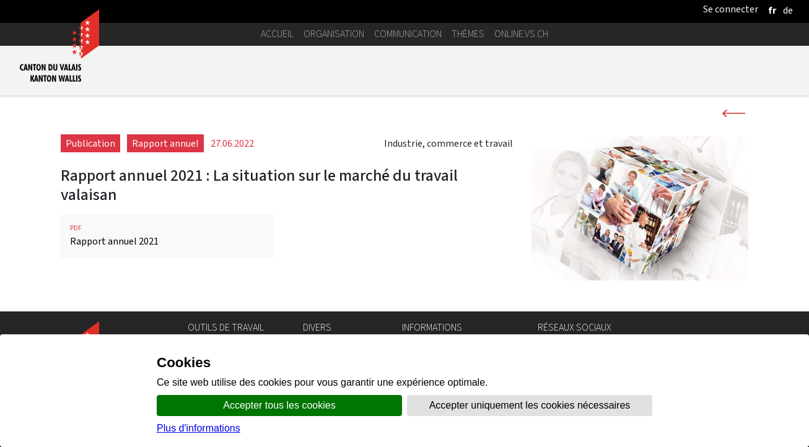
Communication (408, 33)
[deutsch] (788, 10)
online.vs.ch (521, 33)
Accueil (277, 33)
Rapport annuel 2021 (167, 236)
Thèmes (468, 33)
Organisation (334, 33)
